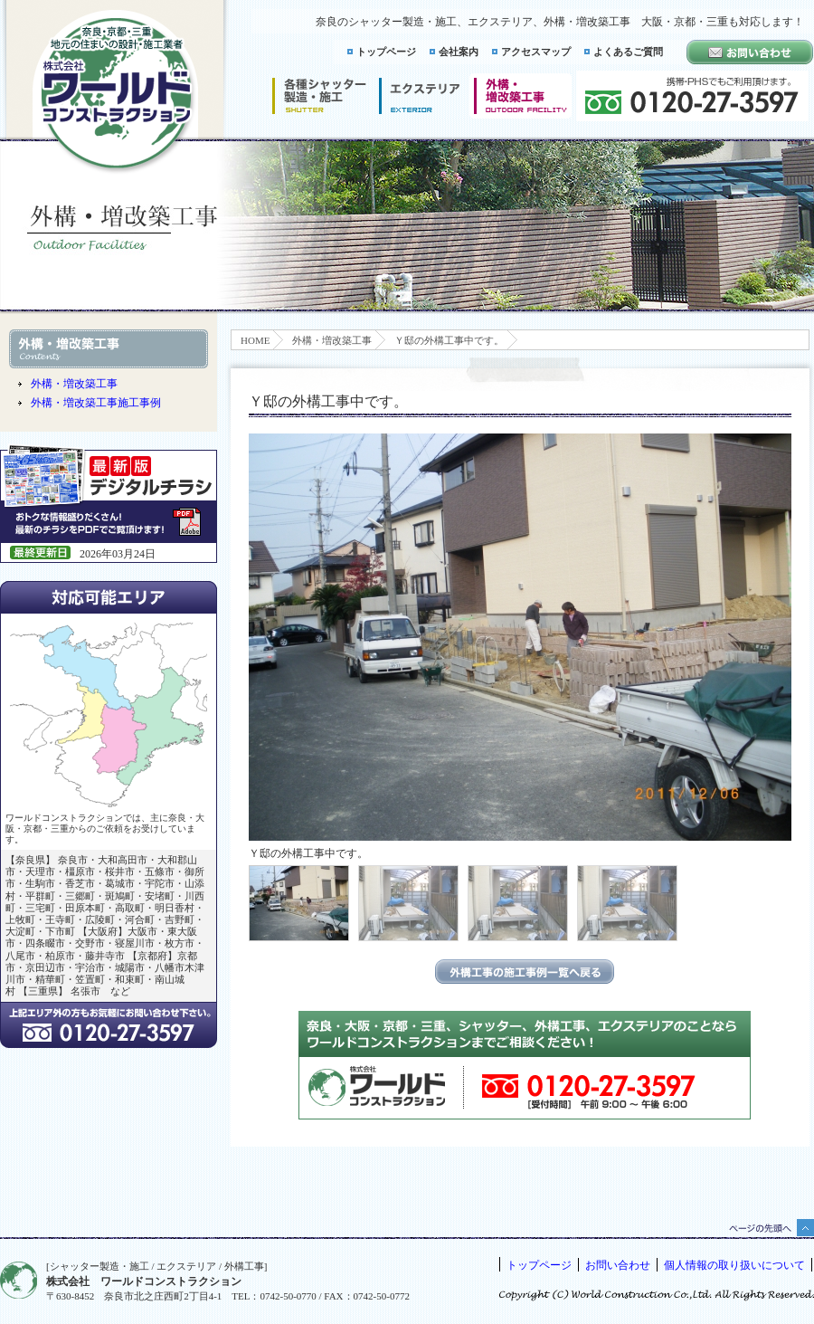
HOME (255, 340)
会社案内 (458, 51)
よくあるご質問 (628, 51)
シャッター (319, 96)
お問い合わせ (617, 1265)
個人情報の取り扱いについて (734, 1265)
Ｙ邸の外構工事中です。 (449, 340)
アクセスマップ (536, 51)
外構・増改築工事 (332, 340)
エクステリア (419, 96)
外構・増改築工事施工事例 (96, 402)
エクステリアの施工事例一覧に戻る (524, 971)
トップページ (386, 51)
